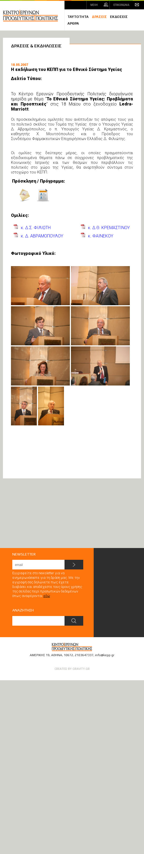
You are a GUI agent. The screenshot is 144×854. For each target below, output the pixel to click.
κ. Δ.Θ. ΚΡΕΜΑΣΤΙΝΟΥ (109, 227)
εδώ (46, 596)
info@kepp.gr (104, 655)
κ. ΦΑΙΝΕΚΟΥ (100, 236)
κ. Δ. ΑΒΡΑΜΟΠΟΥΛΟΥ (42, 236)
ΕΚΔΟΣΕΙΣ (119, 17)
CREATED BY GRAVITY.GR (72, 668)
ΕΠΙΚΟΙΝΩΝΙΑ (121, 5)
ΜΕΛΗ (94, 5)
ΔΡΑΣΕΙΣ (99, 17)
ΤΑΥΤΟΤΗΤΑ (78, 17)
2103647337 (84, 655)
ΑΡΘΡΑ (73, 23)
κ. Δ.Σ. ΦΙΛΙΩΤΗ (36, 227)
